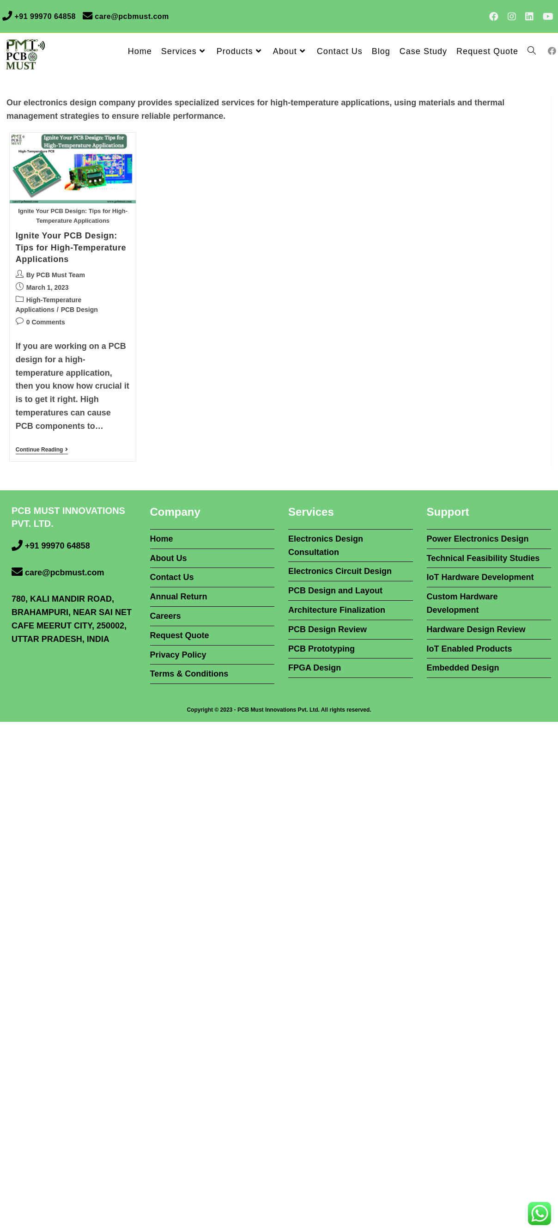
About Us (168, 558)
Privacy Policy (178, 654)
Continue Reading (42, 450)
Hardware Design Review (476, 629)
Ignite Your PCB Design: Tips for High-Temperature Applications (71, 247)
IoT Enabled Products (469, 648)
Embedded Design (463, 667)
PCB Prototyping (321, 648)
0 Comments (45, 322)
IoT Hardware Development (480, 577)
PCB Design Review (327, 629)
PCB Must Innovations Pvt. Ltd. (278, 710)
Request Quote (179, 635)
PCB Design (79, 309)
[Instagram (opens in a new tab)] (512, 16)
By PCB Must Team (55, 275)
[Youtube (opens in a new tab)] (545, 16)
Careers (165, 616)
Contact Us (172, 577)
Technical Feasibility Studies (483, 558)
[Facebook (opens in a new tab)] (494, 16)
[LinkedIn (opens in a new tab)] (529, 16)
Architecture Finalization (336, 610)
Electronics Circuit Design (340, 571)
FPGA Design (314, 667)
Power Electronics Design (478, 538)
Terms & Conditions (189, 673)
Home (161, 538)
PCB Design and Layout (335, 590)
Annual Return (178, 596)
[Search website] (531, 51)
